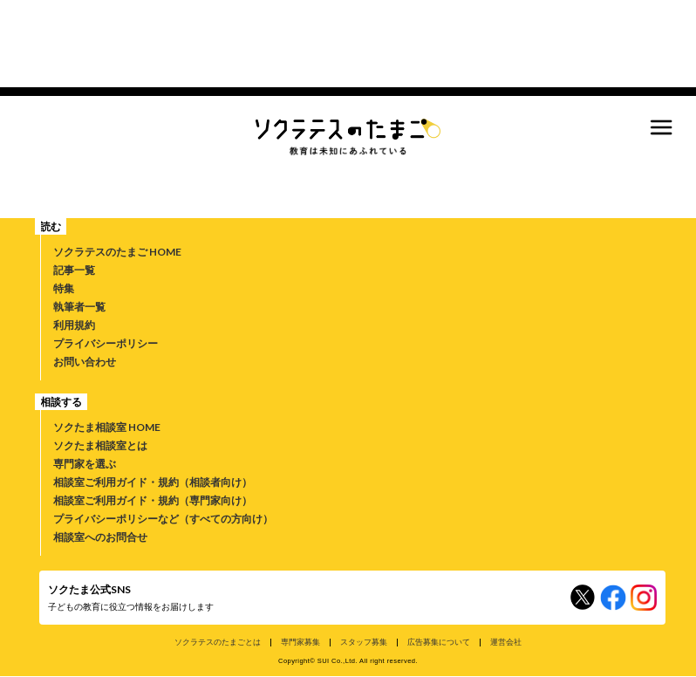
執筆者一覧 (79, 306)
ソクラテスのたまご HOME (117, 251)
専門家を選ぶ (84, 463)
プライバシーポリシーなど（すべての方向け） (163, 518)
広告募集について (438, 641)
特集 (63, 288)
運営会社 (506, 641)
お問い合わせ (84, 361)
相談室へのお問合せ (100, 537)
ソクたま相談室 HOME (106, 427)
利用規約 (74, 325)
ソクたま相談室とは (100, 445)
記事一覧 (74, 270)
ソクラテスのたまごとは (217, 641)
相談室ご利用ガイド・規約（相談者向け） (152, 482)
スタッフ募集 (363, 641)
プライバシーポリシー (105, 343)
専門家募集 (300, 641)
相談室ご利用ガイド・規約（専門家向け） (152, 500)
